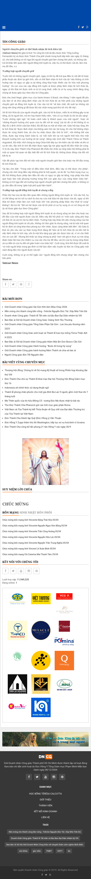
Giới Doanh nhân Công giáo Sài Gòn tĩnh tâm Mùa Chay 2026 (36, 307)
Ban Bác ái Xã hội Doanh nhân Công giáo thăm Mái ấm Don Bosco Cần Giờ (43, 341)
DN (45, 756)
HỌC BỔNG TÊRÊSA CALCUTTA (45, 793)
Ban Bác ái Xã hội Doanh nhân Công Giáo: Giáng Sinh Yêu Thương (38, 320)
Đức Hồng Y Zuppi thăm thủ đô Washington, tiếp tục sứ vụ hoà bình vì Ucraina (45, 422)
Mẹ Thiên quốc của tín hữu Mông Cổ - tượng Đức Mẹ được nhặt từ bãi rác (42, 400)
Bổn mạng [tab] (10, 512)
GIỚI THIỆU (45, 799)
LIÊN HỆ (45, 817)
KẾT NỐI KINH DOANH (45, 811)
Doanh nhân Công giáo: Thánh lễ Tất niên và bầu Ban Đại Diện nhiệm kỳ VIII (43, 315)
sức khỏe (23, 851)
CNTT (59, 851)
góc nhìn (37, 851)
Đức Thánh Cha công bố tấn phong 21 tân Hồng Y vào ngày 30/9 (38, 426)
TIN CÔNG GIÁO (13, 41)
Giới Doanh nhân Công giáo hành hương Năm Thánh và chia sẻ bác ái (40, 350)
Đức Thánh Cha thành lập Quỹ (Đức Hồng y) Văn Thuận (33, 418)
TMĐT (49, 851)
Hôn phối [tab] (44, 512)
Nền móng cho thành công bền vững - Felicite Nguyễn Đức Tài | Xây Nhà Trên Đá (46, 311)
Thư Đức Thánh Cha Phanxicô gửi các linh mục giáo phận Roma (37, 405)
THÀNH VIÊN (45, 805)
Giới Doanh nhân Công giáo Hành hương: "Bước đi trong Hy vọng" (38, 346)
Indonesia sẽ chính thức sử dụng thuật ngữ (27, 387)
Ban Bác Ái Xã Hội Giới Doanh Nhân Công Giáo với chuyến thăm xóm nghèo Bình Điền (44, 844)
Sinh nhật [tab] (28, 512)
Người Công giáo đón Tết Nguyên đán (24, 354)
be (69, 851)
